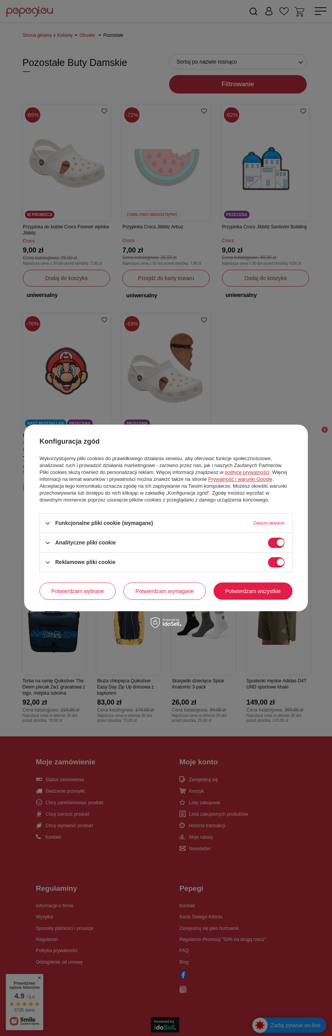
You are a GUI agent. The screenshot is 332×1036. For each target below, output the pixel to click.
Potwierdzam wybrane (77, 591)
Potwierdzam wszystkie (253, 591)
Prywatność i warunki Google (240, 479)
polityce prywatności (247, 472)
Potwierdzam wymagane (164, 591)
